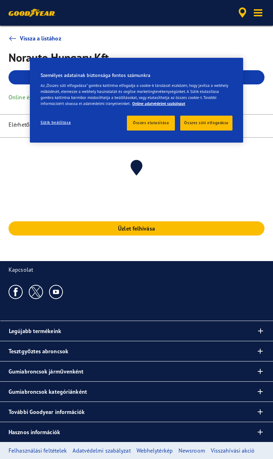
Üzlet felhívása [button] (136, 228)
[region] (136, 100)
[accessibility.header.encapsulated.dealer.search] (241, 12)
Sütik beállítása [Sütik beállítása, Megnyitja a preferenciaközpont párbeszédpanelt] (56, 122)
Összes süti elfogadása (206, 122)
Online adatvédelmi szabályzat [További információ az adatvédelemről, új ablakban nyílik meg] (158, 103)
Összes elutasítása (151, 122)
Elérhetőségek (26, 124)
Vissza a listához (35, 38)
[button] (258, 12)
